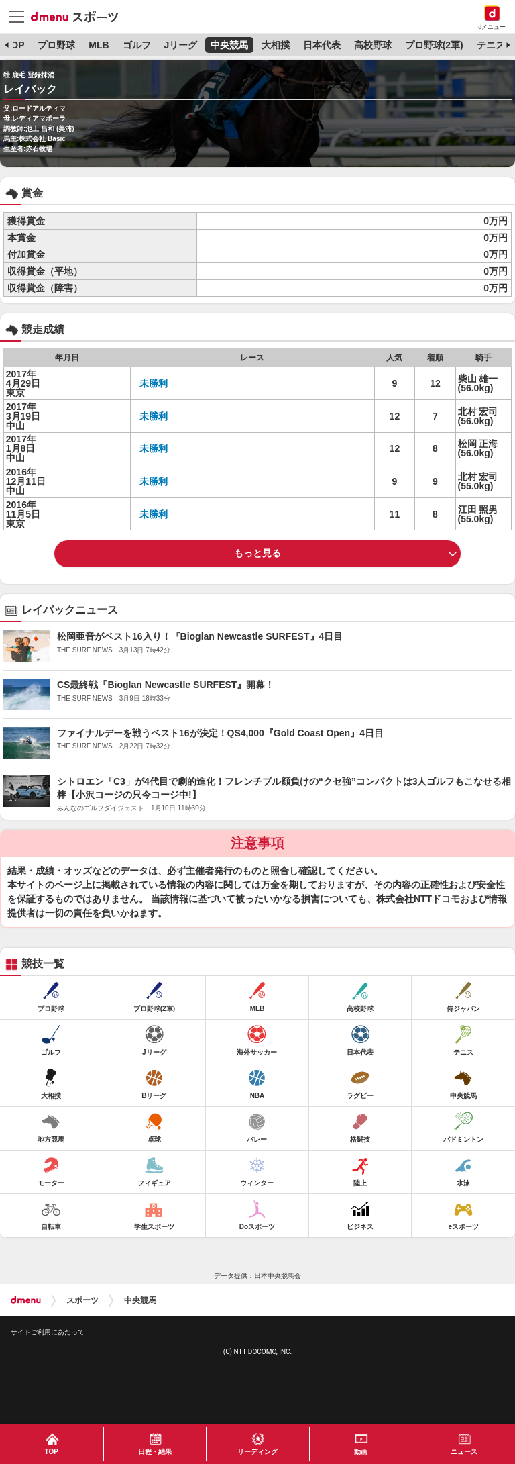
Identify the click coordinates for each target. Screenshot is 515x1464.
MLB (99, 45)
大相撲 (276, 45)
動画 (360, 1451)
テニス (491, 45)
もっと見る (257, 553)
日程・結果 (155, 1451)
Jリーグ (180, 45)
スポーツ (82, 1300)
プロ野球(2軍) (434, 45)
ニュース (464, 1451)
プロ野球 (56, 45)
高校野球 (373, 45)
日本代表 (322, 45)
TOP (15, 45)
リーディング (257, 1451)
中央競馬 (229, 45)
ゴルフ (137, 45)
